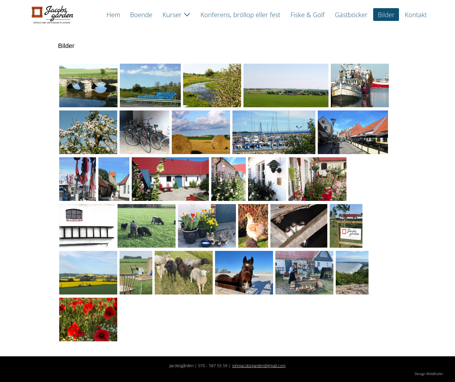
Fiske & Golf (307, 14)
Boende (141, 14)
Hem (113, 14)
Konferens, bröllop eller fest (240, 14)
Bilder (386, 14)
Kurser (172, 14)
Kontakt (416, 14)
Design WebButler (429, 373)
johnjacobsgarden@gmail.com (259, 365)
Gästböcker (351, 14)
